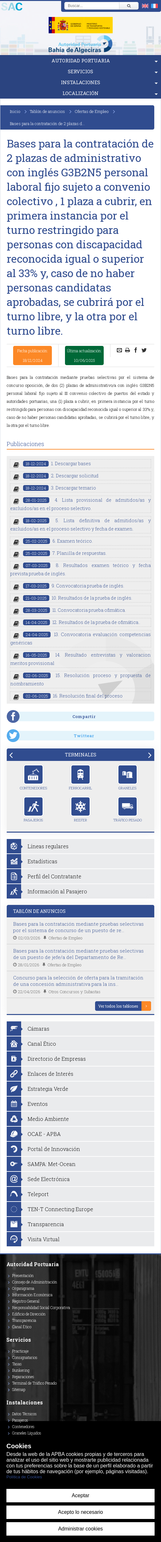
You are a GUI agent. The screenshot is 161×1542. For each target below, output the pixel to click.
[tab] (80, 754)
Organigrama (23, 1288)
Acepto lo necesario (80, 1512)
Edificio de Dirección (28, 1313)
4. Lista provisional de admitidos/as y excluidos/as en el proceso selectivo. (80, 504)
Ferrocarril (80, 777)
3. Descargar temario (59, 488)
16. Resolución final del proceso (73, 696)
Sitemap (18, 1389)
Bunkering (20, 1370)
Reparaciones (23, 1376)
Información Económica (32, 1294)
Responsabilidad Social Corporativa (41, 1307)
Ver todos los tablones (118, 1006)
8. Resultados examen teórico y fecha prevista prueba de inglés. (80, 569)
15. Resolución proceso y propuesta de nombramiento (80, 679)
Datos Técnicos (24, 1413)
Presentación (23, 1275)
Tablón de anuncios (47, 111)
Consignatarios (24, 1357)
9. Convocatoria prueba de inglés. (73, 586)
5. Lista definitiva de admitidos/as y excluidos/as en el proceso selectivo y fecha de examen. (80, 524)
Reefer (80, 809)
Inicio (15, 111)
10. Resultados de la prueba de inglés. (77, 598)
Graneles (127, 777)
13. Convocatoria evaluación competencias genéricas (80, 638)
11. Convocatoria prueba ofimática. (74, 610)
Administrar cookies (80, 1528)
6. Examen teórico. (58, 541)
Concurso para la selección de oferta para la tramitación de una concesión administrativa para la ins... (78, 980)
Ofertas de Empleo (92, 111)
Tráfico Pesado (127, 809)
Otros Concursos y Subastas (74, 992)
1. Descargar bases (57, 463)
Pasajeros (33, 809)
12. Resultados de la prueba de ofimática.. (81, 622)
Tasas (17, 1363)
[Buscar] (128, 5)
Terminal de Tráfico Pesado (34, 1383)
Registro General (25, 1301)
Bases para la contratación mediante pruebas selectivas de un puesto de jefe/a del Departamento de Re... (78, 953)
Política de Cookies (24, 1476)
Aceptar (80, 1495)
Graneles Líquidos (26, 1432)
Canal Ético (21, 1326)
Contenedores (33, 777)
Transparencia (24, 1320)
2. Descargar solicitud (61, 476)
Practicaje (20, 1351)
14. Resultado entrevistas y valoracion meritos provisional (80, 659)
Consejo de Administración (34, 1281)
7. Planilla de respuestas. (65, 553)
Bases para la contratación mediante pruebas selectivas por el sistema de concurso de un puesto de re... (78, 927)
